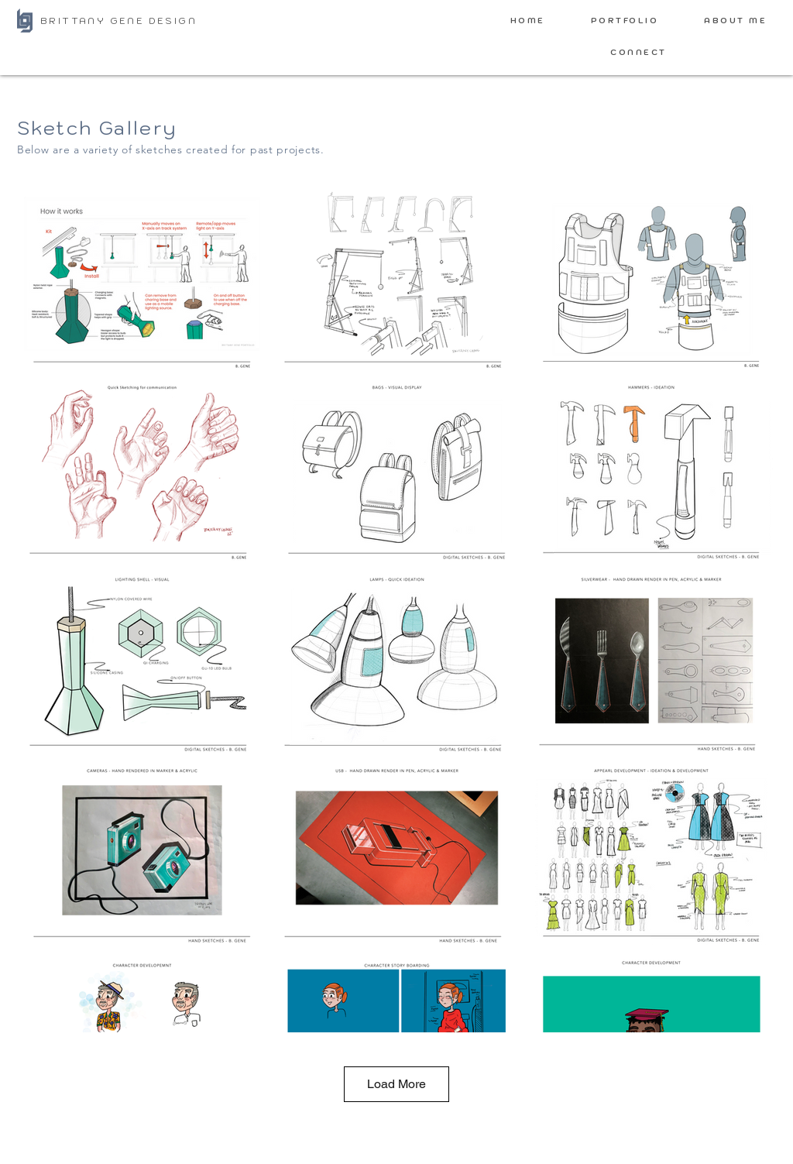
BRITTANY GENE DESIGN (118, 20)
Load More (396, 1083)
